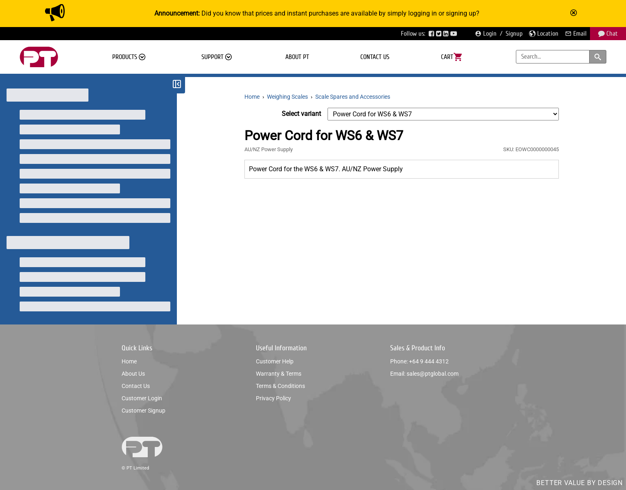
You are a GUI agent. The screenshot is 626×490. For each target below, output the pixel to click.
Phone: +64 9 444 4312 (419, 361)
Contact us (374, 57)
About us (133, 373)
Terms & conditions (280, 386)
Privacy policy (273, 398)
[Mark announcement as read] (574, 13)
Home (129, 361)
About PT (297, 57)
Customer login (142, 398)
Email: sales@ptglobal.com (424, 373)
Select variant (301, 114)
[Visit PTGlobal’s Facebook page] (432, 33)
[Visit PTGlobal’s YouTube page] (454, 33)
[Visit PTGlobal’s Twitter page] (439, 33)
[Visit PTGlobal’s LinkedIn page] (446, 33)
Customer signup (143, 410)
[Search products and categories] (597, 57)
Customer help (275, 361)
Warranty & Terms (278, 373)
